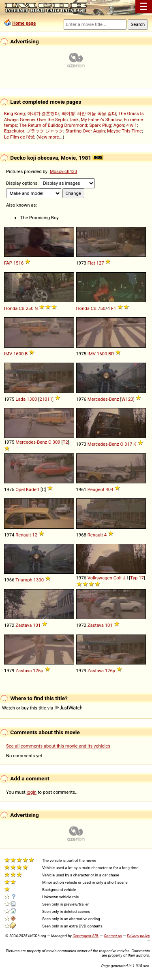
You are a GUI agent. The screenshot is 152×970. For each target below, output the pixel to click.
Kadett (32, 489)
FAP (8, 263)
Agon (118, 125)
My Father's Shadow (101, 119)
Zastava (23, 625)
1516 (18, 263)
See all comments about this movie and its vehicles (58, 746)
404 (109, 489)
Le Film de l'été (19, 137)
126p (38, 670)
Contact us (113, 936)
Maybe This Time (124, 131)
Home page (24, 23)
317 (128, 444)
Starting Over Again (85, 131)
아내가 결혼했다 (43, 113)
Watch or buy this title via (42, 708)
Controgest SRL (86, 936)
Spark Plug (100, 125)
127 (100, 263)
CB (21, 308)
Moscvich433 (63, 171)
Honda (10, 308)
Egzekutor (14, 131)
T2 (65, 442)
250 (29, 308)
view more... (50, 137)
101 (37, 625)
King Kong (14, 113)
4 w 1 (131, 125)
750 (101, 308)
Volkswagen (100, 578)
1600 (18, 354)
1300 (32, 399)
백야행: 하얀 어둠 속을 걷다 (89, 113)
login (32, 792)
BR (111, 354)
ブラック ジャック (44, 131)
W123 (127, 399)
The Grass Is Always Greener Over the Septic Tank (74, 116)
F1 (113, 308)
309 (56, 442)
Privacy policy (138, 936)
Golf (117, 578)
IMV (8, 354)
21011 (45, 399)
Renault (23, 535)
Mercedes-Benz (103, 399)
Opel (20, 489)
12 (34, 535)
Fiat (91, 263)
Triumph (23, 580)
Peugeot (96, 489)
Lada (20, 399)
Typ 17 (137, 578)
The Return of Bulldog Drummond (53, 125)
